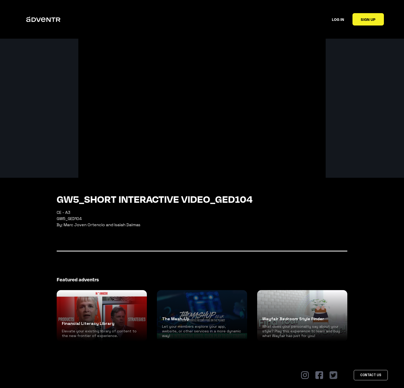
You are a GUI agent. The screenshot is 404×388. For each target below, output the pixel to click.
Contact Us (370, 375)
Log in (338, 19)
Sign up (368, 19)
